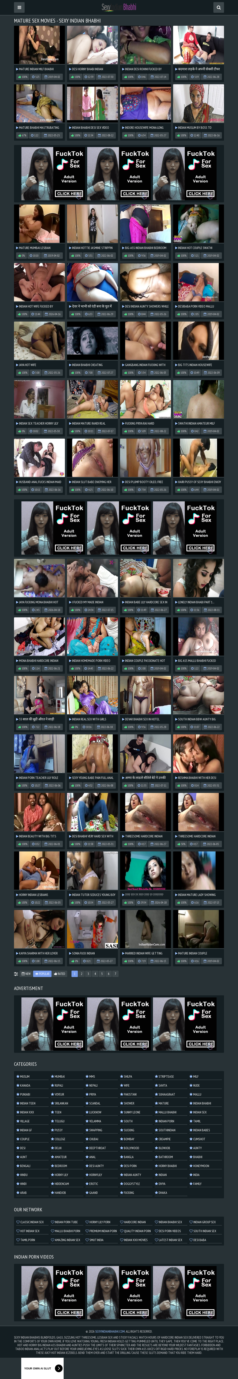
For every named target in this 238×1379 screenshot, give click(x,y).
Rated (59, 974)
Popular (42, 974)
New (26, 974)
